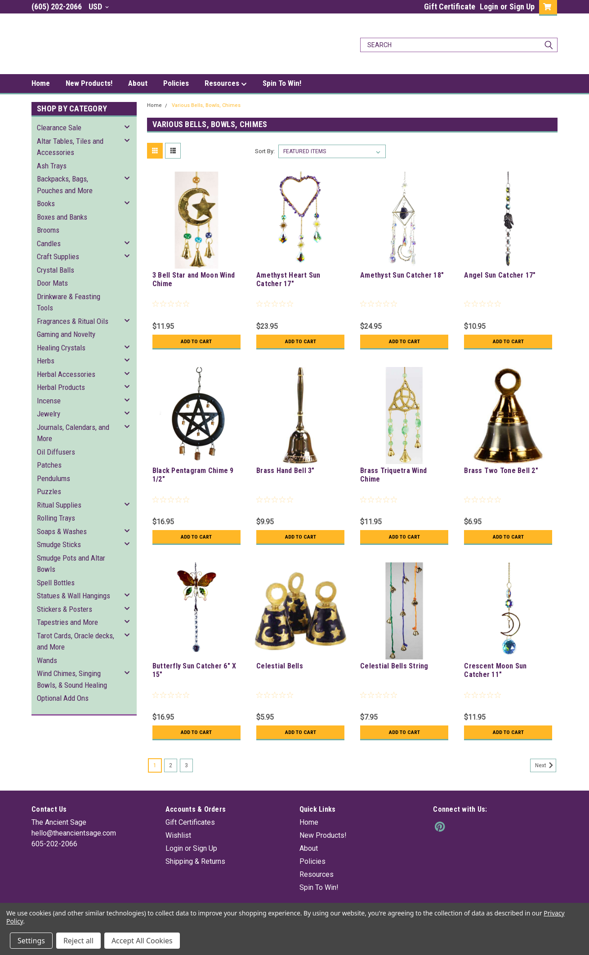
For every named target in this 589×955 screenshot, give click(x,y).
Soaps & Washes (62, 531)
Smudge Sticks (59, 544)
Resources (226, 83)
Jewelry (48, 413)
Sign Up (522, 6)
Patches (49, 464)
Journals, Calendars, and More (73, 433)
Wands (47, 660)
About (137, 83)
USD (99, 6)
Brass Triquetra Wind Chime (393, 474)
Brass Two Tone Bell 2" (501, 470)
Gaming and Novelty (66, 334)
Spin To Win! (282, 83)
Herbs (45, 360)
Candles (49, 243)
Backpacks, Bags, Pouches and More (65, 184)
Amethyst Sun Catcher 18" (402, 275)
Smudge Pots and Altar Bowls (71, 563)
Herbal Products (61, 387)
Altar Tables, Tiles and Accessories (70, 147)
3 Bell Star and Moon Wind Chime (193, 279)
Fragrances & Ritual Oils (72, 321)
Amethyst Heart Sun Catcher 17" (288, 279)
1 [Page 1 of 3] (154, 765)
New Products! (89, 83)
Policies (176, 83)
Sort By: (265, 151)
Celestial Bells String (394, 666)
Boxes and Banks (62, 216)
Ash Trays (52, 165)
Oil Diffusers (56, 451)
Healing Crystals (61, 347)
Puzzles (49, 491)
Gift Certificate (449, 6)
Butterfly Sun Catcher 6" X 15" (194, 670)
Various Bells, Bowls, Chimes (206, 105)
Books (46, 203)
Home (40, 83)
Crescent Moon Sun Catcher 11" (495, 670)
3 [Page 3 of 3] (186, 765)
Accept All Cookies (142, 941)
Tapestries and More (67, 622)
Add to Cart (196, 341)
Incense (49, 400)
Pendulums (53, 478)
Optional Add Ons (63, 698)
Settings (31, 941)
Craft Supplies (58, 256)
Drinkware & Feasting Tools (68, 302)
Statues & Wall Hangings (73, 595)
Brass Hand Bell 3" (285, 470)
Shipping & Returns (195, 861)
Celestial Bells (279, 666)
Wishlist (178, 835)
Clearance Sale (59, 127)
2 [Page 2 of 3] (170, 765)
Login (489, 6)
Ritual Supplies (59, 504)
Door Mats (52, 283)
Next (545, 765)
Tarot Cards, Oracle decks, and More (75, 641)
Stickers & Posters (64, 609)
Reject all (78, 941)
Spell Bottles (56, 582)
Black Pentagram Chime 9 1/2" (193, 474)
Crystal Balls (55, 269)
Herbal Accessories (66, 374)
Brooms (48, 229)
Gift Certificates (190, 822)
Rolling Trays (56, 517)
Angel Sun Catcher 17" (499, 275)
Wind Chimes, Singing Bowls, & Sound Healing (72, 679)
